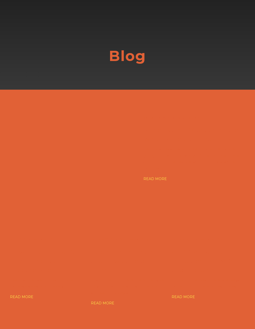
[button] (155, 179)
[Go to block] (29, 19)
